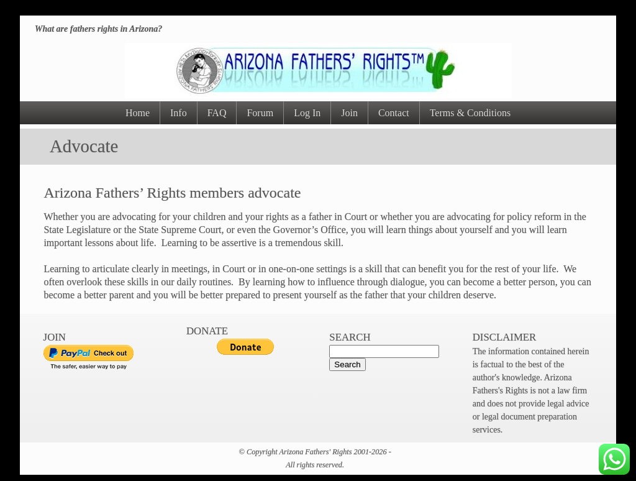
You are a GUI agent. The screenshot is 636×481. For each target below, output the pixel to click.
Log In (307, 113)
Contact (393, 113)
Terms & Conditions (470, 113)
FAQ (217, 113)
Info (178, 113)
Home (137, 113)
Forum (260, 113)
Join (349, 113)
